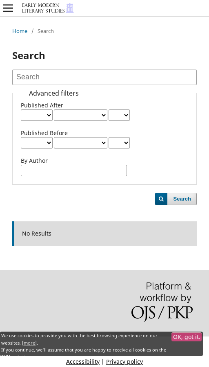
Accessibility (83, 361)
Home (19, 31)
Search (182, 199)
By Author (34, 160)
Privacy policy (124, 361)
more (29, 343)
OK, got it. (186, 337)
